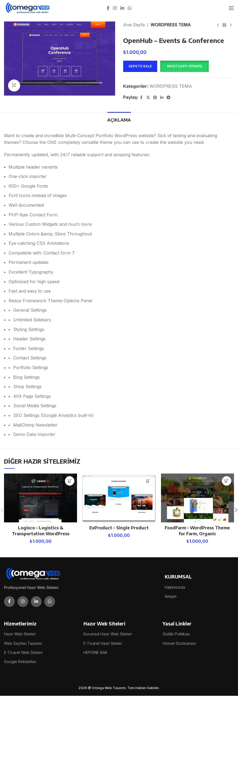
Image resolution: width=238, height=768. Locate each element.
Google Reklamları (20, 661)
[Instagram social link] (115, 8)
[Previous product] (218, 25)
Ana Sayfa (134, 24)
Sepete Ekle (140, 66)
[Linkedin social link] (122, 8)
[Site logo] (28, 7)
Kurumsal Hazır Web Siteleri (107, 634)
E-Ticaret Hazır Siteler (102, 643)
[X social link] (148, 97)
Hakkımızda (175, 587)
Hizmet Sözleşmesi (179, 643)
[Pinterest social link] (155, 97)
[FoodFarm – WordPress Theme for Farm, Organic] (197, 498)
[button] (184, 66)
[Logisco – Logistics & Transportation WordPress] (40, 498)
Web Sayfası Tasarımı (23, 643)
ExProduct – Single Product (119, 527)
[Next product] (231, 25)
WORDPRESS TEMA (171, 24)
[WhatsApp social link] (129, 8)
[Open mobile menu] (231, 8)
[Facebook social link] (108, 8)
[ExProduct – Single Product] (118, 498)
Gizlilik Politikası (176, 634)
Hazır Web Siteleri (20, 634)
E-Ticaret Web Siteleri (23, 652)
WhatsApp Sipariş (184, 66)
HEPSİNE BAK (95, 652)
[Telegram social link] (168, 97)
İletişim (171, 596)
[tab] (119, 119)
